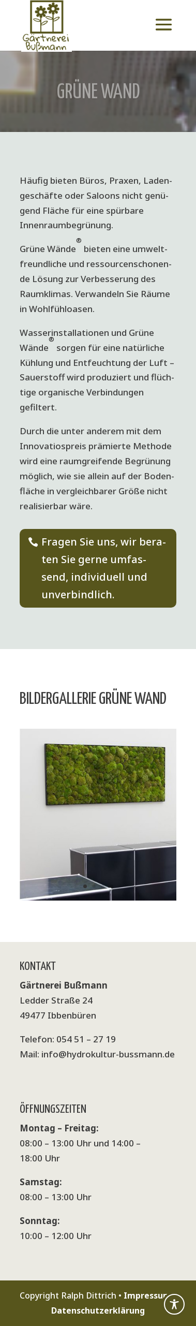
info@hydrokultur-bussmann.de (108, 1054)
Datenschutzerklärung (98, 1310)
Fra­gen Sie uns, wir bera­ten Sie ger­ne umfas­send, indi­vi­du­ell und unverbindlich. (103, 568)
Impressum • (150, 1295)
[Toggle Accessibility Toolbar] (174, 1304)
